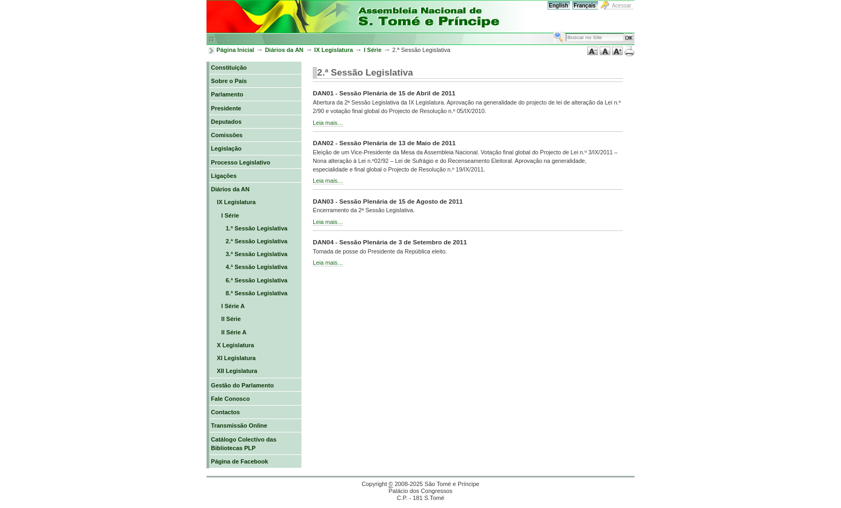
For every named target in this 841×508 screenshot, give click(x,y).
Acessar (621, 6)
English (558, 6)
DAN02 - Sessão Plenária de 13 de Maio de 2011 (384, 142)
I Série (372, 50)
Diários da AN (284, 50)
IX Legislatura (333, 50)
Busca (553, 31)
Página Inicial (235, 50)
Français (584, 6)
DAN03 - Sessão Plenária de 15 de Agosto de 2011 (387, 201)
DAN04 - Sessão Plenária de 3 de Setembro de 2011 (390, 241)
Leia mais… (328, 122)
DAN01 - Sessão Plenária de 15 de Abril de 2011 (384, 92)
